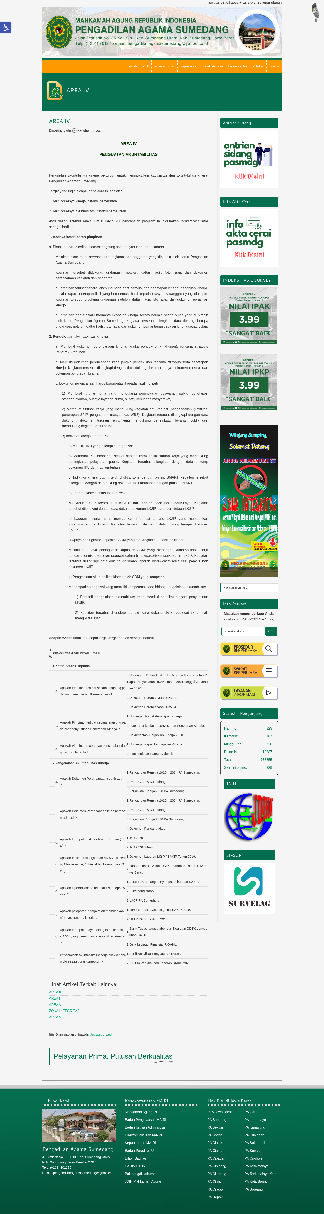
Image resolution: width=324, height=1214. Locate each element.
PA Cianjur (215, 1148)
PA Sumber (253, 1148)
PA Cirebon (216, 1185)
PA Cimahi (215, 1177)
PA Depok (215, 1192)
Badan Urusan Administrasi (144, 1125)
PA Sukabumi (254, 1140)
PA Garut (251, 1110)
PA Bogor (214, 1133)
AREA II (55, 992)
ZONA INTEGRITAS (63, 1010)
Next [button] (275, 499)
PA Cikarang (216, 1170)
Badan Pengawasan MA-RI (144, 1118)
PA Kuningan (254, 1133)
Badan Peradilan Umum (142, 1148)
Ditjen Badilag (135, 1155)
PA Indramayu (255, 1118)
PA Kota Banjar (256, 1177)
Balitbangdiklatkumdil (140, 1170)
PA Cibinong (216, 1162)
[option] (249, 501)
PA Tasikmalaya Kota (260, 1170)
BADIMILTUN (135, 1162)
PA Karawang (254, 1125)
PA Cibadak (216, 1155)
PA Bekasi (215, 1125)
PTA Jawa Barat (219, 1110)
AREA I (54, 998)
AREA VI (55, 1004)
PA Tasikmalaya (256, 1162)
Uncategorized (100, 1033)
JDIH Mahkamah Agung (142, 1177)
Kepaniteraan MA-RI (140, 1140)
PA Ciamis (215, 1140)
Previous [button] (223, 499)
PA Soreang (253, 1185)
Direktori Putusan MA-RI (142, 1133)
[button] (5, 27)
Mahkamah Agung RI (140, 1110)
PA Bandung (216, 1118)
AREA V (55, 1016)
